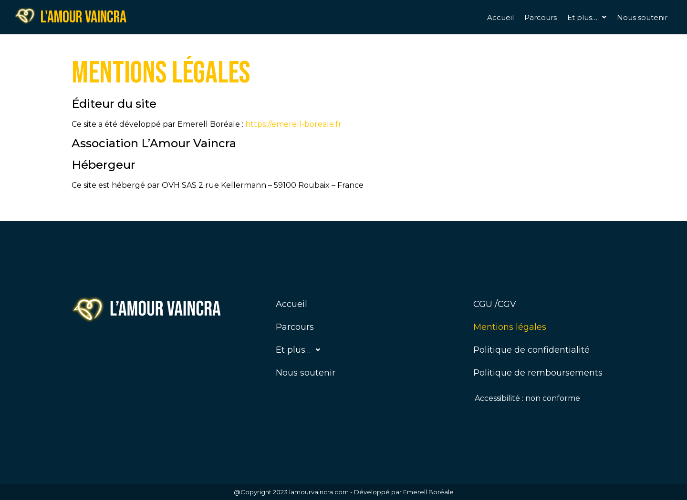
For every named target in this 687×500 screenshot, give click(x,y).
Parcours (540, 17)
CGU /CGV (494, 304)
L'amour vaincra (83, 17)
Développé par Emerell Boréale (404, 492)
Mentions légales (509, 327)
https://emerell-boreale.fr (293, 124)
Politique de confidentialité (531, 350)
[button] (587, 17)
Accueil (500, 17)
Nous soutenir (642, 17)
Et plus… (586, 17)
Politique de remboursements (538, 372)
